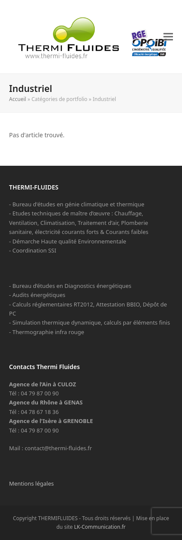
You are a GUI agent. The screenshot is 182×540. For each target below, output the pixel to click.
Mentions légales (31, 483)
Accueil (17, 99)
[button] (168, 37)
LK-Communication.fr (100, 527)
